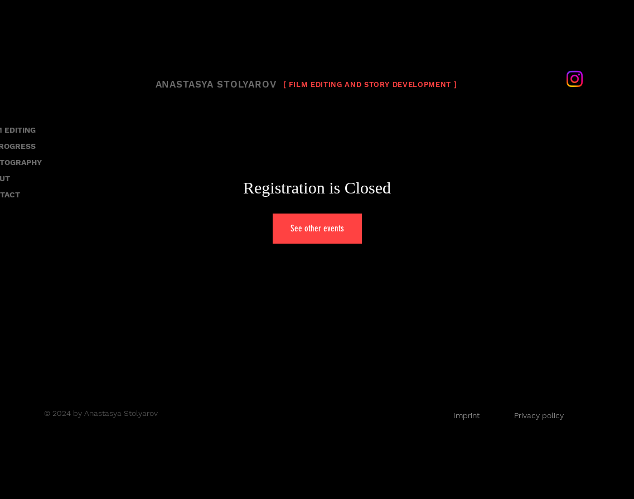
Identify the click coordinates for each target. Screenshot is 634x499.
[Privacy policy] (539, 415)
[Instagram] (574, 79)
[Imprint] (466, 415)
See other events (317, 228)
